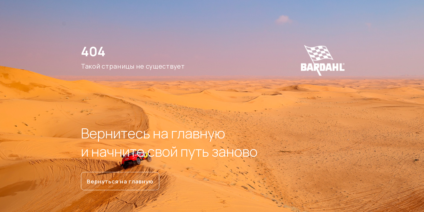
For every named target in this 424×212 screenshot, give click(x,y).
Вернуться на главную (120, 181)
